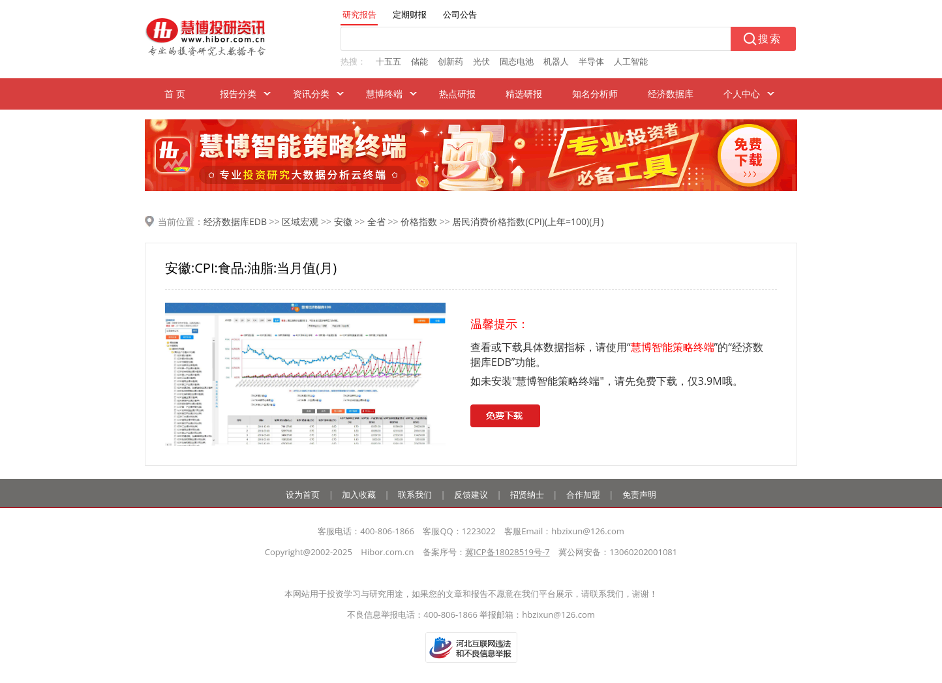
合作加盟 (583, 494)
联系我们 (415, 494)
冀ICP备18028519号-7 (507, 552)
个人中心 (741, 93)
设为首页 (303, 494)
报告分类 (238, 93)
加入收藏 (359, 494)
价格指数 (419, 221)
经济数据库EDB (235, 221)
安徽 (343, 221)
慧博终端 (384, 93)
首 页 (175, 93)
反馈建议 (471, 494)
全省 (376, 221)
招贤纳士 (527, 494)
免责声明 (639, 494)
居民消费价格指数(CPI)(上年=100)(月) (527, 221)
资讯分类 (311, 93)
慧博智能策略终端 (672, 347)
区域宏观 (300, 221)
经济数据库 (670, 93)
